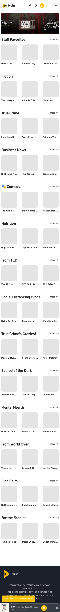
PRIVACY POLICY (17, 585)
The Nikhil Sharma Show (14, 211)
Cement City (28, 63)
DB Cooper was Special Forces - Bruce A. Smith (31, 607)
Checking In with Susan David (37, 505)
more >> (54, 39)
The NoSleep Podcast (33, 394)
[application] (30, 608)
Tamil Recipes (8, 542)
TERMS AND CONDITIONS (38, 585)
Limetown (48, 100)
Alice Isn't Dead (30, 100)
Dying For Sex (8, 321)
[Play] (44, 608)
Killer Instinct (50, 358)
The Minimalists (51, 431)
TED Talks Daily (30, 284)
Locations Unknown (11, 137)
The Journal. (28, 174)
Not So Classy (50, 468)
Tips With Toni (29, 247)
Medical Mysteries (10, 358)
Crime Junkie (50, 63)
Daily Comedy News (32, 211)
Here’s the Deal (9, 63)
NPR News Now (9, 174)
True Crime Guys (31, 137)
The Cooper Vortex (18, 610)
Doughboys (28, 321)
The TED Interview (11, 284)
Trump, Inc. (7, 468)
